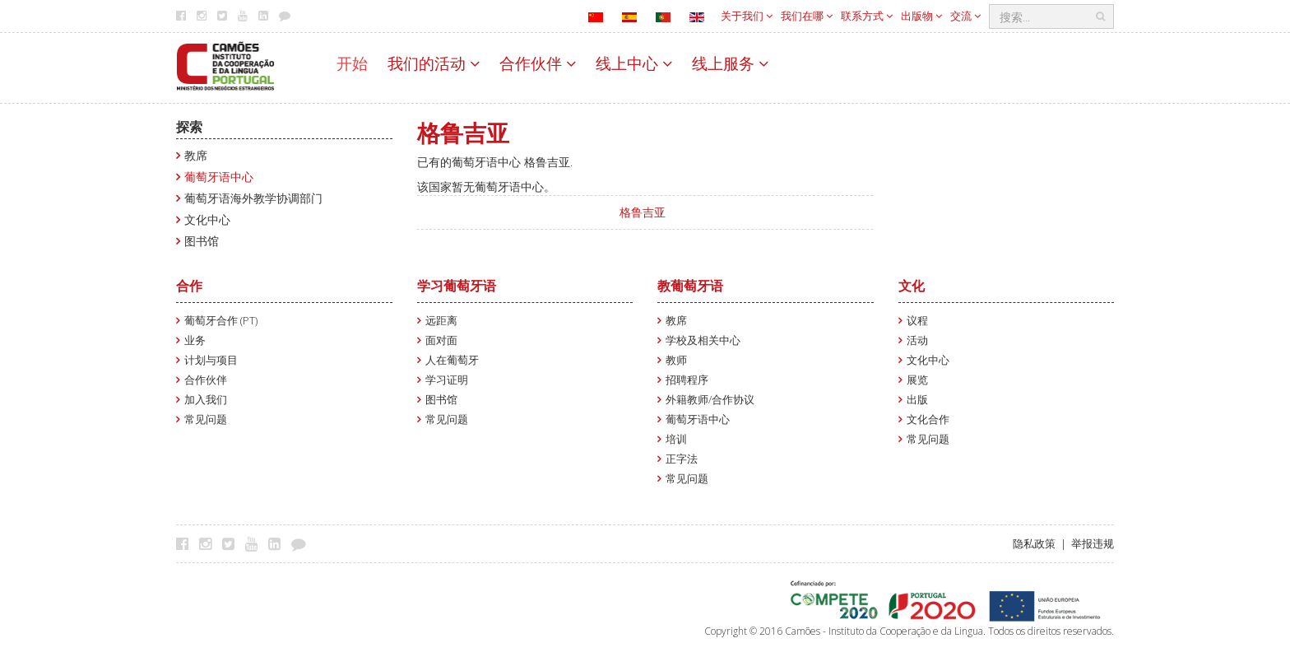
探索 (189, 127)
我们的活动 (433, 63)
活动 (917, 340)
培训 (676, 439)
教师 (676, 360)
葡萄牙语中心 (218, 176)
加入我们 (205, 400)
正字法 (682, 459)
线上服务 (730, 63)
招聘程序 (687, 380)
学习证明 (446, 380)
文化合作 (928, 419)
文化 (911, 286)
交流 (965, 15)
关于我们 (747, 15)
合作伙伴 (537, 63)
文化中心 (207, 219)
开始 (352, 63)
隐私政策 (1034, 544)
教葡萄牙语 (690, 286)
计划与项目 (211, 360)
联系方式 (867, 15)
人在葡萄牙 (452, 360)
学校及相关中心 (703, 340)
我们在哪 (807, 15)
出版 (917, 400)
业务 (195, 340)
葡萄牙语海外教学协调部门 (253, 198)
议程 (917, 321)
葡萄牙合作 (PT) (221, 321)
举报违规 (1092, 544)
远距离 (441, 321)
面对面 (441, 340)
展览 (917, 380)
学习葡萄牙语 (456, 286)
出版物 (921, 15)
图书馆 (201, 241)
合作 (189, 286)
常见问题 (205, 419)
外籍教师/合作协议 (710, 400)
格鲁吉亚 (642, 212)
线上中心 (634, 63)
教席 (195, 155)
